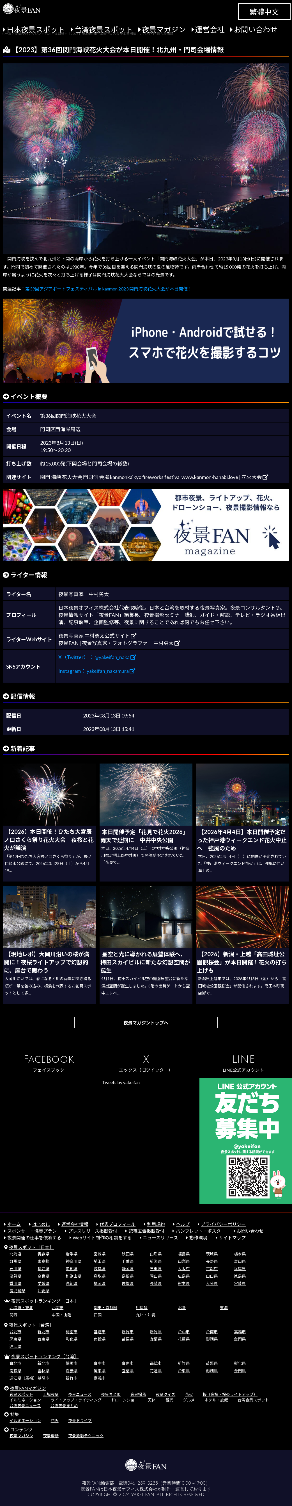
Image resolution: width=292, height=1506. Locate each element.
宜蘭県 (156, 1339)
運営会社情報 (74, 1224)
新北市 (43, 1331)
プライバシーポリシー (223, 1224)
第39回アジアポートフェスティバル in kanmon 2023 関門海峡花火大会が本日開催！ (108, 288)
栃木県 (240, 1253)
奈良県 (43, 1276)
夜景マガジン (164, 29)
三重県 (156, 1268)
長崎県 (156, 1283)
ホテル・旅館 (216, 1400)
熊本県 (184, 1283)
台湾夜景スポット (103, 29)
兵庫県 (240, 1268)
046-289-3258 (142, 1483)
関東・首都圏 (105, 1307)
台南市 (212, 1331)
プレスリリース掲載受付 (92, 1231)
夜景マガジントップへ (145, 1022)
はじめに (41, 1224)
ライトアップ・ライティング (76, 1400)
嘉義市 (99, 1378)
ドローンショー (124, 1400)
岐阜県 (99, 1268)
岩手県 (71, 1253)
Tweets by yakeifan (121, 1082)
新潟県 (156, 1261)
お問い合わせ (255, 29)
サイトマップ (232, 1237)
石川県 (15, 1268)
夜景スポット (21, 1394)
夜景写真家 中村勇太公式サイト (97, 636)
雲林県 (43, 1370)
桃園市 (71, 1331)
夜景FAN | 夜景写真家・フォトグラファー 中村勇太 (119, 643)
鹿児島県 (17, 1290)
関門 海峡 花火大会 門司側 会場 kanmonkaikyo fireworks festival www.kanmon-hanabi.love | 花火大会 (154, 477)
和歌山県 (73, 1276)
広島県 (184, 1276)
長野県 (212, 1261)
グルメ (189, 1400)
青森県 (43, 1253)
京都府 (212, 1268)
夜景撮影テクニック (86, 1435)
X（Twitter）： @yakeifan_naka (97, 657)
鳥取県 (99, 1276)
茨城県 (212, 1253)
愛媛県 (43, 1283)
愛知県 (71, 1268)
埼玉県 (99, 1261)
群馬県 (15, 1261)
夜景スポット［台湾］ (31, 1325)
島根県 (128, 1276)
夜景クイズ (165, 1394)
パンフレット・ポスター (200, 1231)
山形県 (156, 1253)
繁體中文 (264, 11)
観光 (169, 1400)
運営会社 (209, 29)
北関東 (57, 1307)
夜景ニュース (79, 1394)
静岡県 (128, 1268)
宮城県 (99, 1253)
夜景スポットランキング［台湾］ (45, 1356)
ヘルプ (183, 1224)
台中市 (184, 1331)
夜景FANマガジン (28, 1388)
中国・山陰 (61, 1314)
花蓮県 (184, 1339)
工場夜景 (51, 1394)
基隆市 (99, 1331)
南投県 (99, 1339)
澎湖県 (212, 1339)
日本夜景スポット (35, 29)
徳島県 (240, 1276)
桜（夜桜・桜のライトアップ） (230, 1394)
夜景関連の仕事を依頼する (34, 1237)
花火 (189, 1394)
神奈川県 (73, 1261)
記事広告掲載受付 (146, 1231)
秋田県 (128, 1253)
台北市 (15, 1331)
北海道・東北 (21, 1307)
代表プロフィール (117, 1224)
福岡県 (99, 1283)
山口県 (212, 1276)
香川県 (15, 1283)
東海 (224, 1307)
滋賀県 (15, 1276)
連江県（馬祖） (23, 1378)
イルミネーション (25, 1400)
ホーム (14, 1224)
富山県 (240, 1261)
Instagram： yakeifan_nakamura (96, 671)
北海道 (15, 1253)
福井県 (43, 1268)
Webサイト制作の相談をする (102, 1237)
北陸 (182, 1307)
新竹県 (156, 1331)
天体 (152, 1400)
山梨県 (184, 1261)
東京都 (43, 1261)
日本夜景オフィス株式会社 (130, 1489)
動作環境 (198, 1237)
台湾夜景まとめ (64, 1405)
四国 (98, 1314)
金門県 (240, 1339)
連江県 (15, 1346)
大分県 (212, 1283)
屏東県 (15, 1339)
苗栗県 (128, 1339)
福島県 (184, 1253)
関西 (13, 1314)
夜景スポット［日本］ (31, 1247)
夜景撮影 (138, 1394)
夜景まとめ (111, 1394)
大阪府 (184, 1268)
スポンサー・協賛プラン (32, 1231)
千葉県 (128, 1261)
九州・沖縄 (145, 1314)
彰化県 (71, 1339)
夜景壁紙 (51, 1435)
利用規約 (156, 1224)
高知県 (71, 1283)
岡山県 (156, 1276)
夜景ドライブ (80, 1420)
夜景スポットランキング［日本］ (45, 1300)
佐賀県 (128, 1283)
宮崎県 (240, 1283)
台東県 (43, 1339)
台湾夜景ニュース (25, 1405)
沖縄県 (43, 1290)
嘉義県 (71, 1370)
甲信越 (142, 1307)
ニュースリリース (160, 1237)
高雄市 (240, 1331)
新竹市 (128, 1331)
